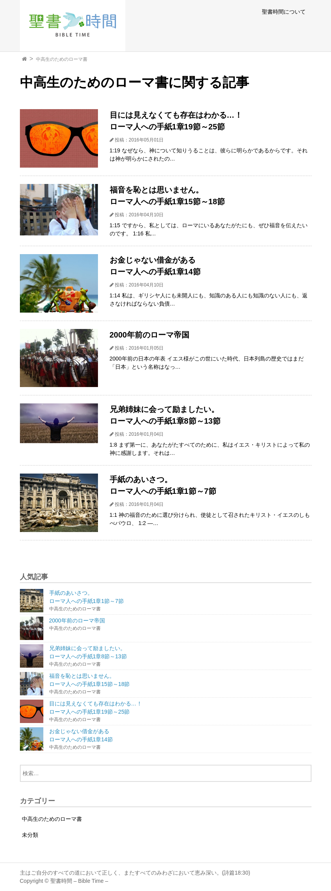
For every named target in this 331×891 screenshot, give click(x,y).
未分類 (30, 835)
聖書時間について (284, 12)
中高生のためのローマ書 (61, 59)
